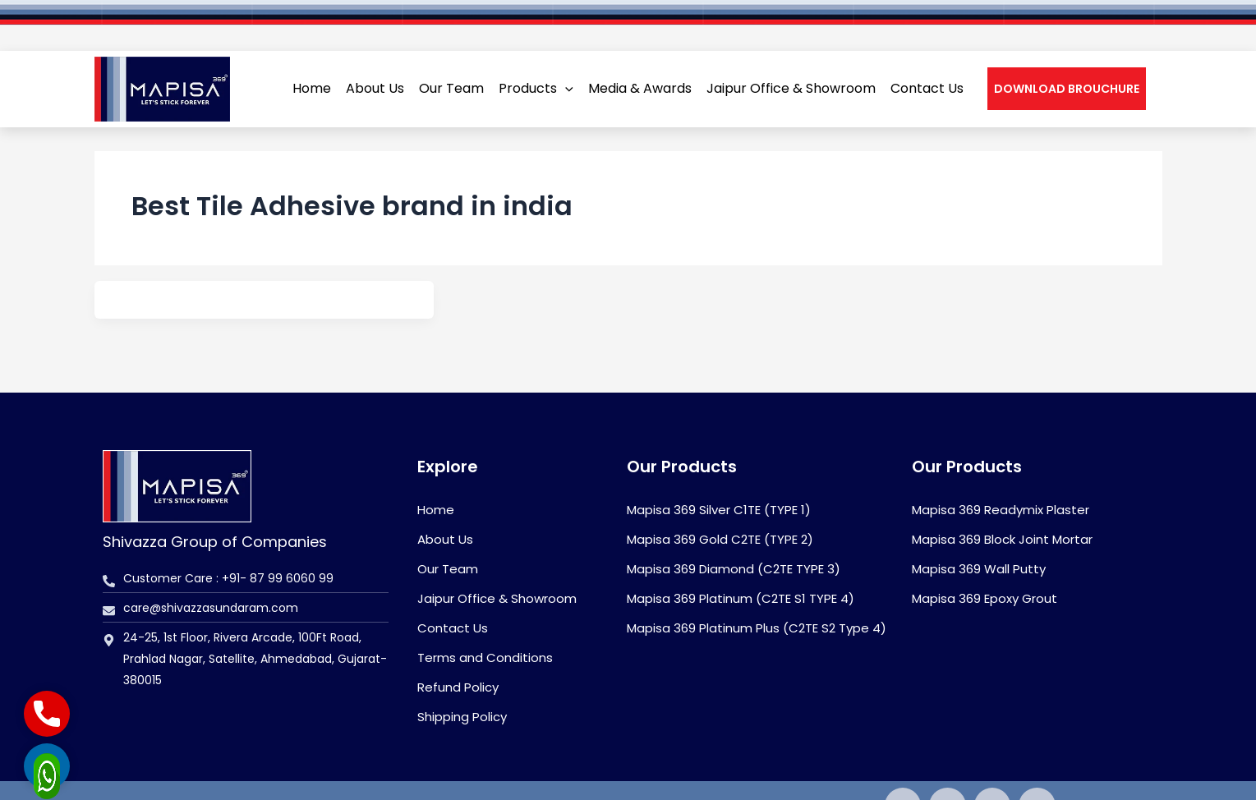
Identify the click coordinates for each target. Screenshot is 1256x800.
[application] (565, 63)
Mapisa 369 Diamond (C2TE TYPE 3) (733, 568)
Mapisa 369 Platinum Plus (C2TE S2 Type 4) (756, 628)
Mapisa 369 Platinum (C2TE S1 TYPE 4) (740, 598)
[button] (1066, 63)
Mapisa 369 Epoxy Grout (984, 598)
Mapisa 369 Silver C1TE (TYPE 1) (719, 509)
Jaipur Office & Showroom (497, 598)
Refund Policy (458, 687)
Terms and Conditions (485, 657)
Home (435, 509)
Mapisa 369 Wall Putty (979, 568)
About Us (445, 539)
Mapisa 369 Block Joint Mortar (1002, 539)
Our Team (447, 568)
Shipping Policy (462, 716)
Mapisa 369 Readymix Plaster (1000, 509)
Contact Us (452, 628)
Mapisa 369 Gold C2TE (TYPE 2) (720, 539)
